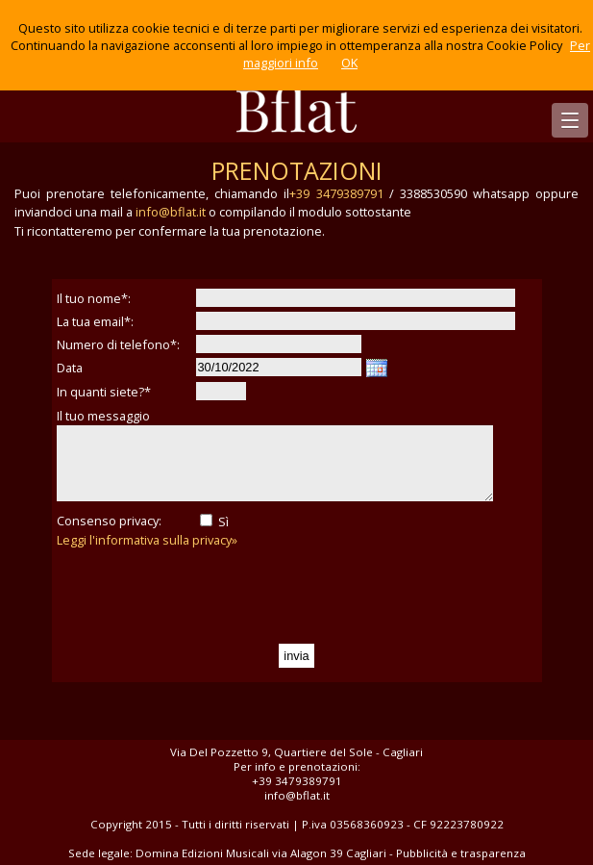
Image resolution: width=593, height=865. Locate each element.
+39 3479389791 (336, 193)
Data (70, 367)
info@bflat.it (171, 211)
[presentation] (203, 596)
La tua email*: (95, 321)
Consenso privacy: (109, 520)
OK (349, 62)
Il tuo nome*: (94, 298)
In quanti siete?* (104, 391)
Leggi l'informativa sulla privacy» (147, 539)
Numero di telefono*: (118, 344)
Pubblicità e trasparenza (461, 853)
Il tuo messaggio (103, 415)
